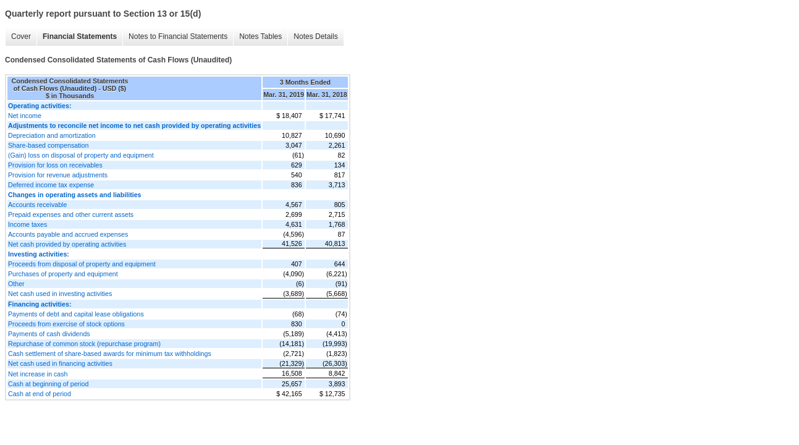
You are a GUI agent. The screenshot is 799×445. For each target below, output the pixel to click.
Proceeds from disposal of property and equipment (82, 264)
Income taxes (27, 224)
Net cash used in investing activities (60, 293)
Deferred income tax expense (51, 185)
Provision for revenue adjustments (58, 175)
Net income (24, 115)
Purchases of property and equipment (63, 274)
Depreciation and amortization (52, 135)
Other (16, 283)
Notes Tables (260, 36)
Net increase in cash (38, 374)
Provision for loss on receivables (55, 165)
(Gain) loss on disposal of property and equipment (81, 155)
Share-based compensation (48, 145)
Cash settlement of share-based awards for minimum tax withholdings (109, 353)
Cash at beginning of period (48, 384)
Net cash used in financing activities (60, 363)
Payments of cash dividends (49, 333)
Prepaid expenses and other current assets (70, 214)
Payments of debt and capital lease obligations (76, 314)
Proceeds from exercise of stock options (66, 324)
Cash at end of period (39, 393)
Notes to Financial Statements (178, 36)
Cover (21, 36)
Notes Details (315, 36)
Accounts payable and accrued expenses (68, 234)
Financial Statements (80, 36)
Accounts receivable (37, 204)
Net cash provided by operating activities (67, 244)
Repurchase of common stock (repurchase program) (84, 343)
